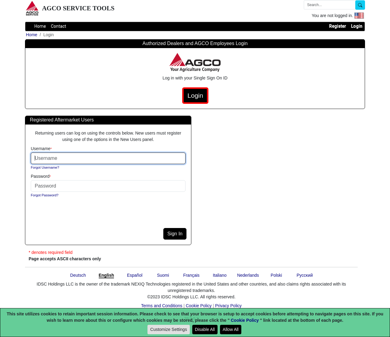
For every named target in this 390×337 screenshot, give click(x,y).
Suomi (163, 275)
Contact (58, 26)
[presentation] (76, 216)
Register (337, 26)
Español (135, 275)
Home (40, 26)
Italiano (219, 275)
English (106, 275)
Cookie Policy (199, 305)
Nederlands (248, 275)
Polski (276, 275)
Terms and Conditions (161, 305)
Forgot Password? (44, 195)
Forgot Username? (45, 167)
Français (191, 275)
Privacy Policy (228, 305)
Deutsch (78, 275)
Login (356, 26)
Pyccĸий (305, 275)
